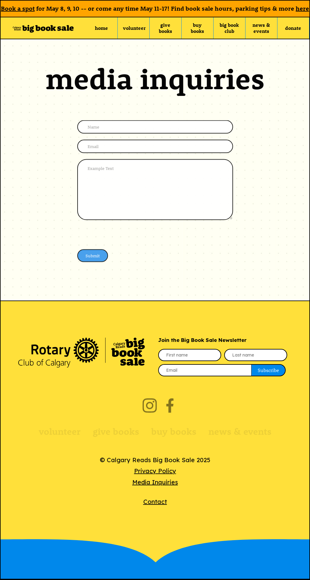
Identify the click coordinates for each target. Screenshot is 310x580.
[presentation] (123, 234)
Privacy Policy (155, 471)
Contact (155, 501)
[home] (43, 28)
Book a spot (18, 8)
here (302, 8)
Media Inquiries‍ (155, 482)
